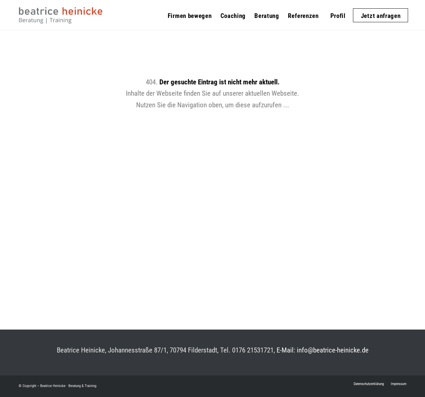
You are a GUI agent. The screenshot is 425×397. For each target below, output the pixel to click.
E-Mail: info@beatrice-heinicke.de (323, 350)
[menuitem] (189, 11)
